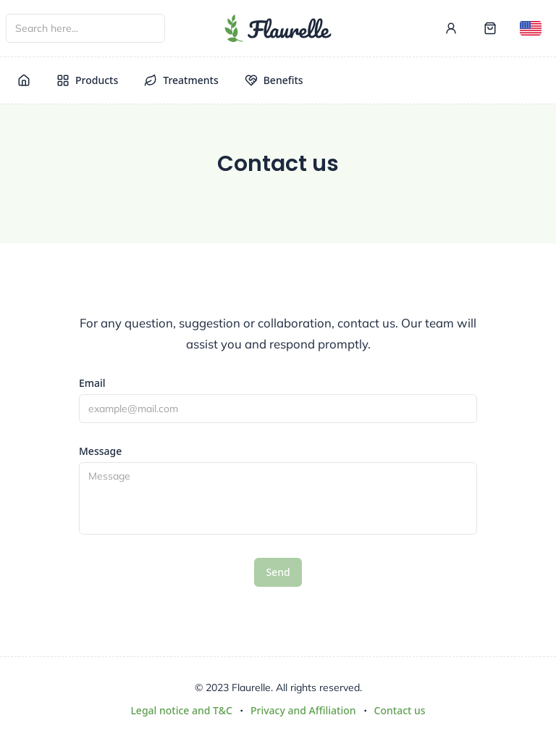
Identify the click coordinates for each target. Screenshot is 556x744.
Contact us (400, 710)
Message (100, 451)
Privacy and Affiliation (303, 710)
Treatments (181, 80)
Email (92, 383)
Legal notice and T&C (181, 710)
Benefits (274, 80)
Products (87, 80)
